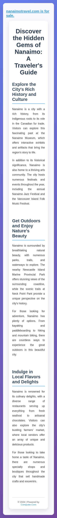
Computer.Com (28, 504)
